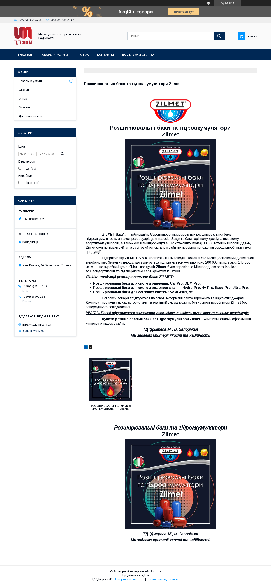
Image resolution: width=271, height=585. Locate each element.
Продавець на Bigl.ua (135, 575)
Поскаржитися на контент (129, 579)
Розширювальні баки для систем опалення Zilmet (111, 407)
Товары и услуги (54, 54)
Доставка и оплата (138, 54)
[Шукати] (219, 36)
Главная (25, 54)
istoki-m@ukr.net (33, 330)
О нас (84, 54)
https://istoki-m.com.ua (36, 324)
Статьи (24, 89)
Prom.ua (156, 571)
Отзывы (24, 107)
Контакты (105, 54)
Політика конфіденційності (163, 579)
